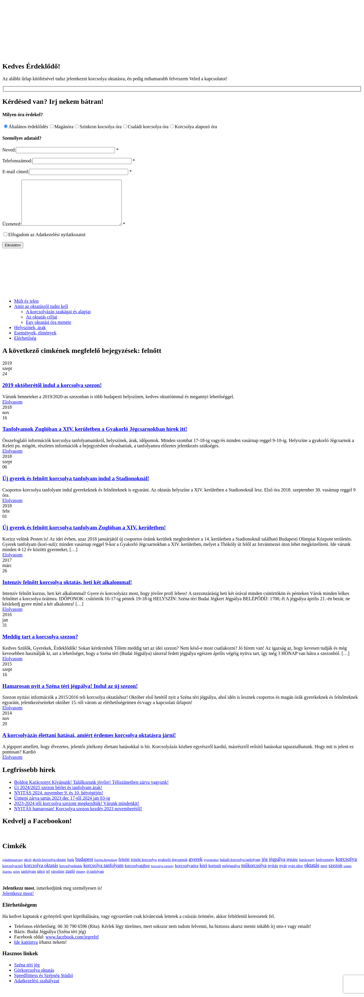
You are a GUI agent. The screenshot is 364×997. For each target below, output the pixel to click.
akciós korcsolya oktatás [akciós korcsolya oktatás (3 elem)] (49, 869)
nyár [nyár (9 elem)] (283, 874)
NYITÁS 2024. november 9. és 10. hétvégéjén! (58, 801)
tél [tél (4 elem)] (48, 880)
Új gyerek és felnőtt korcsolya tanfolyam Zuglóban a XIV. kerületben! (84, 536)
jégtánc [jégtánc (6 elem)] (292, 868)
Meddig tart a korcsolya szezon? (40, 645)
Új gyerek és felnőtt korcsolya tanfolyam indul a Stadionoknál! (75, 487)
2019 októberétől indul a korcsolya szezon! (52, 394)
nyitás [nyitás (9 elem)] (273, 874)
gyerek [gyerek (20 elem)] (196, 868)
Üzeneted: (11, 232)
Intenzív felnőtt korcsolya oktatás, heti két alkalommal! (67, 591)
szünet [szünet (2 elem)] (348, 874)
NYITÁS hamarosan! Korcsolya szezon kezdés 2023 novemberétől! (78, 817)
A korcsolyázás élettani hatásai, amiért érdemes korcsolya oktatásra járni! (89, 744)
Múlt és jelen (26, 309)
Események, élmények (35, 341)
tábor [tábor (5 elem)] (41, 880)
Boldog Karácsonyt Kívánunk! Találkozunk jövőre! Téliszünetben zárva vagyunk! (91, 790)
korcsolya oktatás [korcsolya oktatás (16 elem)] (41, 874)
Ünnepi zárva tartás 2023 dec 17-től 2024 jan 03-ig (62, 806)
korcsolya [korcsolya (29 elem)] (346, 868)
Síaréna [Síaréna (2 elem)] (7, 880)
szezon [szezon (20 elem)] (335, 874)
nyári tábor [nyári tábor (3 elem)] (295, 875)
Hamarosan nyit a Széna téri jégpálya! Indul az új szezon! (70, 695)
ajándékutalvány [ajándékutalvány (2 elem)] (12, 868)
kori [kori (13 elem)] (203, 874)
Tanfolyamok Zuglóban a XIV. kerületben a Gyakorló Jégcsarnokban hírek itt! (94, 438)
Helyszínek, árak (30, 336)
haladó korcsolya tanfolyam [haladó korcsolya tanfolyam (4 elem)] (240, 868)
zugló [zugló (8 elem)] (70, 880)
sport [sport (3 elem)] (323, 875)
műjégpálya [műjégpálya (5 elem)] (231, 874)
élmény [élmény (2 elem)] (80, 880)
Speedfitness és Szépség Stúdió (43, 984)
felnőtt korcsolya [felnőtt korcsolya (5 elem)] (144, 868)
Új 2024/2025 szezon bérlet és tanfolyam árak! (58, 796)
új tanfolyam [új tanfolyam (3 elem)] (95, 880)
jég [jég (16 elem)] (265, 868)
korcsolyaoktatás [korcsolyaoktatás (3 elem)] (70, 875)
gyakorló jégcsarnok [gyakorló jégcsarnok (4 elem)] (173, 868)
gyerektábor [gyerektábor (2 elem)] (211, 868)
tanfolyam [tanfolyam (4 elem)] (28, 880)
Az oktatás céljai (41, 325)
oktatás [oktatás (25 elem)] (311, 874)
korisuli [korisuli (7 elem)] (214, 874)
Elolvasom (12, 410)
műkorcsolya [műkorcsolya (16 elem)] (253, 874)
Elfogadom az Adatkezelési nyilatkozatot (47, 243)
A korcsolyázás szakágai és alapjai (58, 320)
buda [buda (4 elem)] (70, 868)
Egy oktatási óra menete (48, 331)
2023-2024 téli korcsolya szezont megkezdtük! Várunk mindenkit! (76, 812)
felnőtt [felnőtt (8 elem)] (124, 868)
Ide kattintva (26, 950)
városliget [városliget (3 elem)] (57, 880)
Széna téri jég (27, 973)
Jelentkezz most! (18, 902)
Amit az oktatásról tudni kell (41, 315)
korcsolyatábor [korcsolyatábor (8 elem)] (137, 874)
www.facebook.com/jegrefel (72, 945)
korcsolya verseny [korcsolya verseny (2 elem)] (162, 874)
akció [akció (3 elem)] (27, 869)
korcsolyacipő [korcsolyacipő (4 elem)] (12, 875)
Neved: (9, 149)
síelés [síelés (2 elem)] (16, 880)
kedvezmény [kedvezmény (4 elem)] (325, 868)
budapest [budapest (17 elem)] (84, 868)
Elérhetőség (25, 346)
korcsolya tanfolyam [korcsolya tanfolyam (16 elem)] (103, 874)
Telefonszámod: (17, 160)
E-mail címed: (15, 171)
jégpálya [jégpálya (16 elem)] (277, 868)
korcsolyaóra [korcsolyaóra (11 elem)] (186, 874)
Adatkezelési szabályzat (36, 989)
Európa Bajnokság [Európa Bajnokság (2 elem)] (105, 868)
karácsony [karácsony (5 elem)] (307, 868)
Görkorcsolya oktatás (34, 978)
